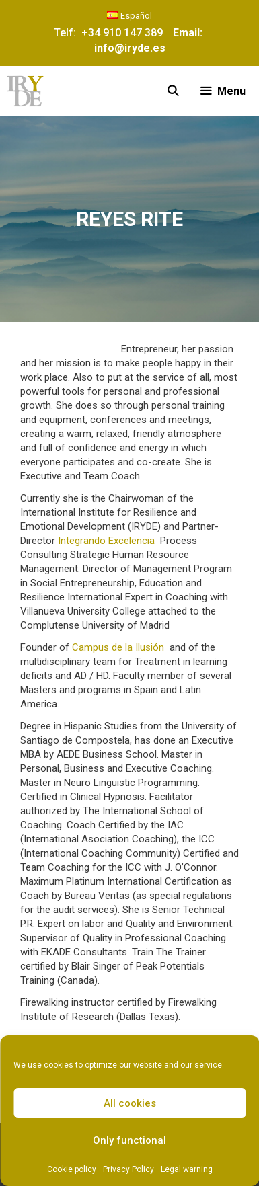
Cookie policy (71, 1169)
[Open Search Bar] (173, 91)
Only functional (129, 1140)
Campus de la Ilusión (118, 647)
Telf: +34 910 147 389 (111, 32)
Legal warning (187, 1169)
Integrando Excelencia (106, 541)
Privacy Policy (128, 1169)
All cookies (130, 1103)
